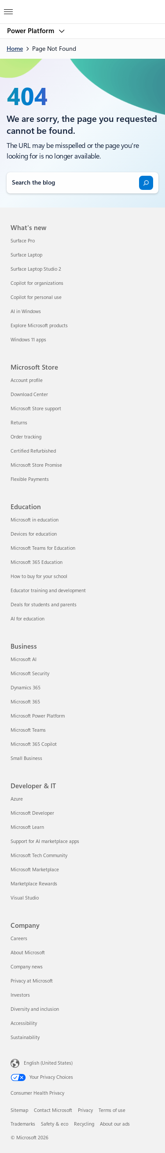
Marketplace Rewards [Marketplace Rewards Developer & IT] (34, 884)
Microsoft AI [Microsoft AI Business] (24, 659)
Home (15, 48)
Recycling (84, 1124)
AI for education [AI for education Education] (27, 619)
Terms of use (112, 1110)
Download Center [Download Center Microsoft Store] (29, 394)
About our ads (115, 1124)
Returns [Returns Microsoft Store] (19, 423)
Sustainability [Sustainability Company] (25, 1037)
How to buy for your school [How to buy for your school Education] (39, 576)
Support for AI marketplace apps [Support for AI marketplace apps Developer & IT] (45, 841)
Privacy (85, 1110)
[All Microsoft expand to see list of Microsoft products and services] (8, 9)
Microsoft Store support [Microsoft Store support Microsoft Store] (36, 409)
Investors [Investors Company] (20, 995)
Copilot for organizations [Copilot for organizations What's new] (37, 283)
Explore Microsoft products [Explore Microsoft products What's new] (39, 326)
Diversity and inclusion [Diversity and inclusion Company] (35, 1009)
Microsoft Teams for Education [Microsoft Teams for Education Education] (43, 548)
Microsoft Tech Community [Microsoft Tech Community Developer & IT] (39, 855)
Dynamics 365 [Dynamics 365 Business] (25, 688)
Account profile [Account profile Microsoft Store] (27, 380)
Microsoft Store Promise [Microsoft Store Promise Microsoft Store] (36, 465)
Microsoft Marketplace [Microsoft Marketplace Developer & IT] (35, 870)
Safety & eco (54, 1124)
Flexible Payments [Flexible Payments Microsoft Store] (30, 479)
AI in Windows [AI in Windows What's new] (26, 311)
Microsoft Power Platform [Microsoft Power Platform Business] (38, 716)
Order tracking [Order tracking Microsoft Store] (26, 437)
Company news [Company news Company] (27, 967)
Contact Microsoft (53, 1110)
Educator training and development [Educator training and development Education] (48, 591)
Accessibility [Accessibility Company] (24, 1023)
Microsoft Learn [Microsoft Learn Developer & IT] (27, 827)
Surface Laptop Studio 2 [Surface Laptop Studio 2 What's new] (36, 269)
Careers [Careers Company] (19, 938)
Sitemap (19, 1110)
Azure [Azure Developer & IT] (17, 799)
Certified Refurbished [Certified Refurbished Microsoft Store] (33, 451)
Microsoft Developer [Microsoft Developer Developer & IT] (32, 813)
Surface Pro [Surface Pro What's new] (23, 241)
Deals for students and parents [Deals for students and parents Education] (44, 605)
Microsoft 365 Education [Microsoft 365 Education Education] (36, 562)
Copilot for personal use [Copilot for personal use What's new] (36, 297)
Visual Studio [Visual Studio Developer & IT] (25, 898)
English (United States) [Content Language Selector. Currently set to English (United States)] (48, 1063)
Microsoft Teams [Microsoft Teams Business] (28, 730)
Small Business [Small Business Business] (26, 758)
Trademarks (23, 1124)
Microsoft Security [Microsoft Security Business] (30, 674)
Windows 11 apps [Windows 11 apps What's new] (28, 340)
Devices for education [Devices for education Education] (34, 534)
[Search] (146, 183)
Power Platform (31, 31)
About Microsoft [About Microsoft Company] (28, 953)
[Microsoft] (82, 6)
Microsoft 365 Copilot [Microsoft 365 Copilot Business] (34, 744)
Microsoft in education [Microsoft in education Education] (35, 520)
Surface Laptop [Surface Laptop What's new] (26, 255)
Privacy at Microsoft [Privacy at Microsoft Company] (32, 981)
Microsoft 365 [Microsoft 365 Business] (25, 702)
